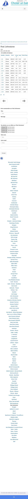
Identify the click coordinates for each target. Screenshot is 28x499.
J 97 (2, 73)
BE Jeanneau (14, 178)
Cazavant (14, 200)
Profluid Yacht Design (14, 395)
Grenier (14, 271)
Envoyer (4, 153)
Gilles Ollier (14, 263)
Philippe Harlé (14, 387)
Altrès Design (14, 170)
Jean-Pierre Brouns (14, 326)
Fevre (14, 243)
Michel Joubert (14, 369)
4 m (2, 41)
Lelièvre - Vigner (14, 342)
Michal (14, 360)
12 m (19, 41)
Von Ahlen (14, 435)
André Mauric (14, 174)
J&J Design (14, 294)
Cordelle (14, 213)
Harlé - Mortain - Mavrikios (14, 283)
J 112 (2, 87)
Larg (20, 55)
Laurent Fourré (14, 340)
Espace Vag (14, 239)
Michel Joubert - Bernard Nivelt (14, 371)
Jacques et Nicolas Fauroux (14, 300)
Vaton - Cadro (14, 429)
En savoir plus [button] (22, 492)
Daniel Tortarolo (14, 217)
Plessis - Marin (14, 393)
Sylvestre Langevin (14, 419)
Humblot (14, 292)
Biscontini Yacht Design (14, 162)
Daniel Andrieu (14, 215)
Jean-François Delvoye (14, 316)
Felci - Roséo (14, 241)
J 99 (2, 75)
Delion (14, 219)
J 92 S (2, 70)
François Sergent (14, 251)
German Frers (14, 259)
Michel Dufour (14, 365)
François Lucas (14, 249)
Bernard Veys (14, 182)
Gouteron (14, 267)
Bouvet (14, 192)
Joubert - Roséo (14, 330)
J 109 (2, 84)
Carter (14, 198)
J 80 (2, 66)
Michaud (14, 363)
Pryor (14, 397)
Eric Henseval (14, 235)
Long (16, 55)
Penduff (14, 381)
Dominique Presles (14, 223)
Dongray (14, 225)
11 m (16, 41)
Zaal (14, 441)
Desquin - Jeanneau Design (14, 221)
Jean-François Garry (14, 318)
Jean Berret (14, 310)
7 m (8, 41)
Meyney (14, 358)
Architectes (14, 166)
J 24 (2, 63)
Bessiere (14, 184)
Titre (2, 111)
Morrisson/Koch (14, 373)
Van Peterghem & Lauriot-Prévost (14, 427)
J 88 (2, 68)
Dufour (14, 229)
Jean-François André (14, 164)
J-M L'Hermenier (14, 296)
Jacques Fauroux (14, 302)
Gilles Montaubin (14, 261)
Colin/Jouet (14, 211)
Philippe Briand (14, 385)
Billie (14, 188)
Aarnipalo (14, 168)
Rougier (14, 407)
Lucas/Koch (14, 346)
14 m (24, 41)
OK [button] (14, 497)
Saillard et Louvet (14, 409)
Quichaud (14, 399)
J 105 (2, 80)
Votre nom (3, 134)
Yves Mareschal (14, 439)
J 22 (2, 59)
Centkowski (14, 202)
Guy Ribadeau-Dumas (14, 279)
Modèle (3, 55)
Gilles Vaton (14, 265)
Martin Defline (14, 350)
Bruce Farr (14, 194)
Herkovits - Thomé (14, 288)
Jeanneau (14, 328)
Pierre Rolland (14, 389)
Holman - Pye (14, 290)
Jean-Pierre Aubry (14, 324)
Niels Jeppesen (14, 377)
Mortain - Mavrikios (14, 375)
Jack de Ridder (14, 298)
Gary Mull (14, 255)
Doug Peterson (14, 227)
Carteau (14, 196)
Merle (14, 356)
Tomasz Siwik (14, 423)
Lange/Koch (14, 338)
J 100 (2, 77)
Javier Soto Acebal (14, 308)
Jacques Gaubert (14, 304)
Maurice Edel (14, 354)
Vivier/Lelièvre (14, 433)
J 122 (2, 89)
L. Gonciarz (14, 334)
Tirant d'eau (25, 55)
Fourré (14, 247)
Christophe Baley (14, 206)
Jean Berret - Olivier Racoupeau (14, 312)
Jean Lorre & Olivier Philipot (14, 314)
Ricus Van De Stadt (14, 401)
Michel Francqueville (14, 367)
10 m (14, 41)
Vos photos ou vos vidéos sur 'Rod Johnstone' (12, 125)
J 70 (2, 61)
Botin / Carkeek (14, 190)
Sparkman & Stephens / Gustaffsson (14, 415)
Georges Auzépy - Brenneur (14, 257)
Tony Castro (14, 425)
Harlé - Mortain (14, 281)
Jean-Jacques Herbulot (14, 320)
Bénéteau (14, 180)
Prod (12, 55)
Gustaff (14, 275)
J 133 (2, 91)
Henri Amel (14, 286)
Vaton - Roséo (14, 431)
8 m (10, 41)
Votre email (3, 140)
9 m (12, 41)
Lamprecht (14, 336)
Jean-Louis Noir (14, 322)
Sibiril (14, 411)
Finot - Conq (14, 245)
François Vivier (14, 253)
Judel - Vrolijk (14, 332)
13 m (22, 41)
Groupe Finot (14, 273)
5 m (4, 41)
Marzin (14, 352)
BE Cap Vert (14, 176)
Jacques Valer (14, 306)
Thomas (14, 421)
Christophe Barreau (14, 208)
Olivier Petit (14, 379)
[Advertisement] (14, 26)
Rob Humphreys (14, 403)
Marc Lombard (14, 348)
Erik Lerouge (14, 237)
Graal (14, 269)
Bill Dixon (14, 186)
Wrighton (14, 437)
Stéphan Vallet (14, 417)
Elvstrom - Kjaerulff (14, 233)
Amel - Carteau (14, 172)
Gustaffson (14, 277)
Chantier (7, 55)
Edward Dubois (14, 231)
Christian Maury (14, 204)
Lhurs (14, 344)
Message (3, 116)
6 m (6, 41)
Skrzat (14, 413)
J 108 (2, 82)
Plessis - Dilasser (14, 391)
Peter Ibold (14, 383)
